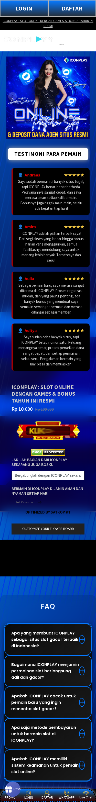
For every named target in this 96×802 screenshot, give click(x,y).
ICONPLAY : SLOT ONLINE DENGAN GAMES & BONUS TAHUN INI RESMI (48, 23)
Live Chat (85, 795)
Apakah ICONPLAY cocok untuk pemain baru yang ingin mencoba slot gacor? (43, 702)
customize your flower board (48, 528)
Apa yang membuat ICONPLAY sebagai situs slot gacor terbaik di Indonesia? (44, 639)
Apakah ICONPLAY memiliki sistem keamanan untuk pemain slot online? (45, 765)
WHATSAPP (66, 794)
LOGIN (24, 8)
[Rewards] (12, 789)
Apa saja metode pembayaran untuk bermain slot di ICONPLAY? (43, 734)
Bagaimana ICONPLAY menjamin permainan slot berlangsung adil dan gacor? (45, 671)
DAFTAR (72, 8)
